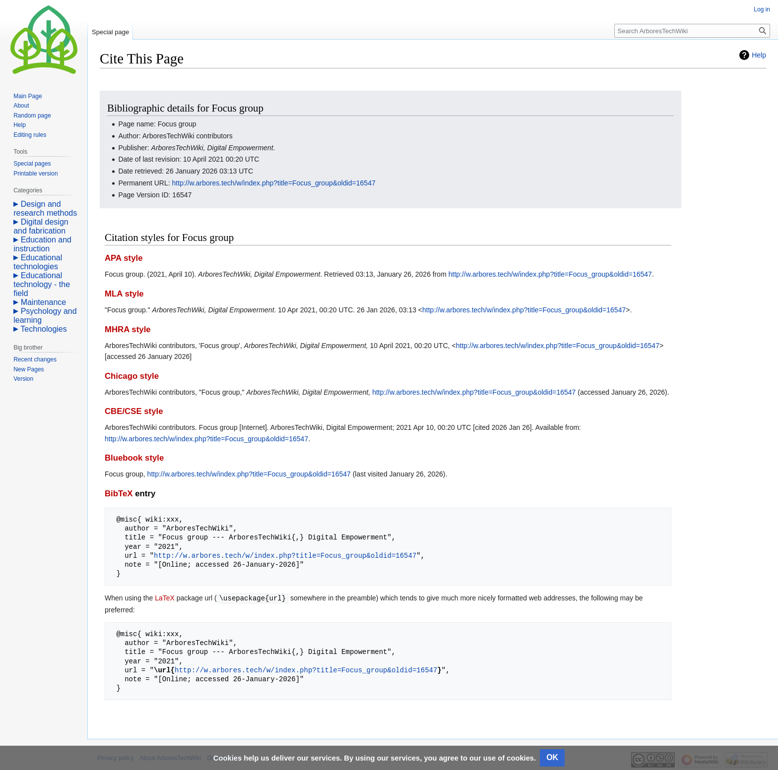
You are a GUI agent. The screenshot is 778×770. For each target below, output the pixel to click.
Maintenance (43, 302)
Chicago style (132, 376)
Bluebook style (134, 458)
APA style (123, 258)
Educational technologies (37, 262)
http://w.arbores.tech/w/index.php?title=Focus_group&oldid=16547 (274, 183)
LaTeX (165, 598)
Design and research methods (45, 208)
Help (759, 55)
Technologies (43, 329)
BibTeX (119, 493)
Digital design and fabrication (40, 226)
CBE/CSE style (134, 411)
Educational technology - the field (41, 284)
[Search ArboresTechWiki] (692, 31)
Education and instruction (42, 244)
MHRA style (128, 329)
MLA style (124, 293)
